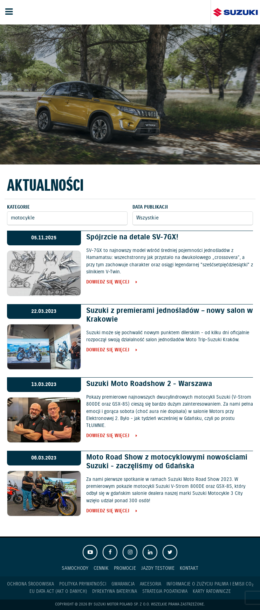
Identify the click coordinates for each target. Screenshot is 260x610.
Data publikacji (150, 207)
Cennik (101, 568)
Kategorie (18, 207)
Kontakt (189, 568)
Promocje (125, 568)
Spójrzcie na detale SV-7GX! (132, 237)
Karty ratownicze (212, 592)
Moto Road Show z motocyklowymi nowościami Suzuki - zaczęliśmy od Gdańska (166, 462)
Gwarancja (123, 584)
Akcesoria (150, 584)
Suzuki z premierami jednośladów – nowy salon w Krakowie (169, 315)
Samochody (75, 568)
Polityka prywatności (82, 584)
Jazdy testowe (158, 568)
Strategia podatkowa (164, 592)
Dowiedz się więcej (107, 282)
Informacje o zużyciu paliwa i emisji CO (209, 584)
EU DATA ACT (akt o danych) (58, 592)
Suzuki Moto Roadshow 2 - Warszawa (149, 384)
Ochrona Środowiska (30, 584)
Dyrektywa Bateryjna (114, 592)
